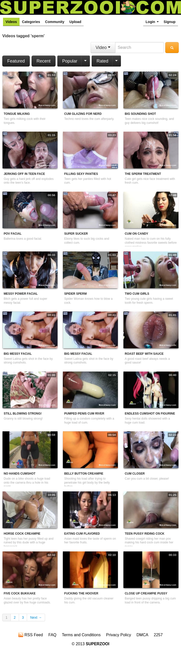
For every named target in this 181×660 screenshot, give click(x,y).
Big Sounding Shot (140, 114)
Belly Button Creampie (83, 473)
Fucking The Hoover (81, 593)
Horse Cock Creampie (22, 533)
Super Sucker (76, 233)
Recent (43, 61)
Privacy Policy (118, 635)
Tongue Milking (17, 114)
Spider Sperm (75, 293)
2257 (158, 635)
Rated (102, 61)
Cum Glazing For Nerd (82, 114)
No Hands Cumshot (20, 473)
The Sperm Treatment (143, 174)
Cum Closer (135, 473)
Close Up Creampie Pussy (146, 593)
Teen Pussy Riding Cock (144, 533)
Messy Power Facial (21, 293)
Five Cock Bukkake (20, 593)
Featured (16, 61)
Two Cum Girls (137, 293)
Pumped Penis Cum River (84, 413)
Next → (36, 617)
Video (103, 47)
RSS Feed (30, 634)
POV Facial (13, 233)
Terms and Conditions (81, 635)
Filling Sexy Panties (81, 174)
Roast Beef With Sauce (144, 354)
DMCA (142, 635)
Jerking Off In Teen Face (24, 174)
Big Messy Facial (18, 354)
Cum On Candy (136, 233)
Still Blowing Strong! (23, 413)
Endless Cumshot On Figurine (150, 413)
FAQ (52, 635)
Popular (69, 61)
